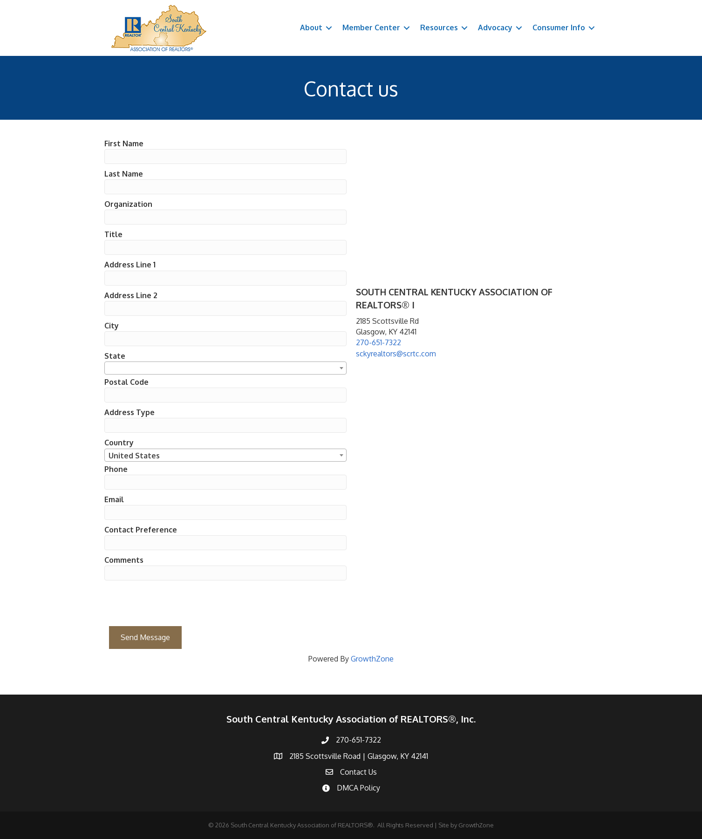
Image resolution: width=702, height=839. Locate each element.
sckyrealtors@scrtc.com (396, 353)
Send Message (145, 637)
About (311, 27)
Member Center (371, 27)
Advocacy (495, 27)
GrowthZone (372, 658)
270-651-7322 (378, 342)
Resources (439, 27)
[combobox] (225, 368)
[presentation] (180, 603)
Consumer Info (558, 27)
